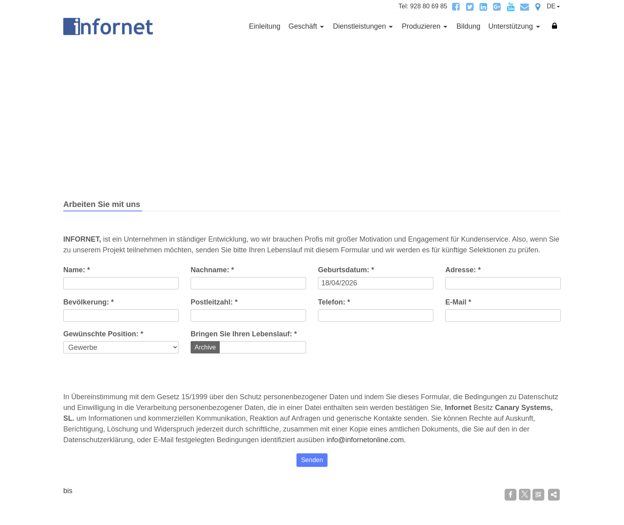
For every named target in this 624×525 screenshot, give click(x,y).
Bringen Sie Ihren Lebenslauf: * (244, 334)
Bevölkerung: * (88, 302)
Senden (312, 460)
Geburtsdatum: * (346, 270)
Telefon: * (334, 302)
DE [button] (551, 6)
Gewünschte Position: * (103, 334)
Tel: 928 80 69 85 (422, 6)
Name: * (76, 270)
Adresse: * (463, 270)
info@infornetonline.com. (366, 440)
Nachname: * (212, 270)
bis (67, 491)
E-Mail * (458, 302)
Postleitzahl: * (214, 302)
